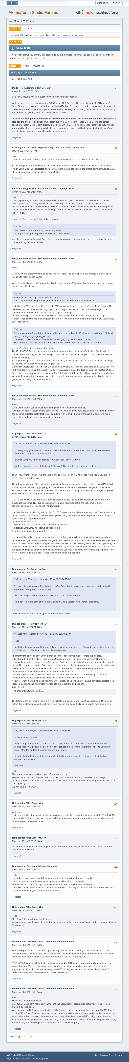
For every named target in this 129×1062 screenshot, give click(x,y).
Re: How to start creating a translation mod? (51, 941)
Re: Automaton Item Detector (35, 88)
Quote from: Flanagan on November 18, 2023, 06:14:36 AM (43, 443)
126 (30, 79)
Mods (15, 88)
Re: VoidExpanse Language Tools (56, 188)
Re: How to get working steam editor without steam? (56, 147)
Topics (26, 66)
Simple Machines (29, 1055)
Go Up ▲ (119, 1055)
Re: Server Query (36, 803)
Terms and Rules (106, 1055)
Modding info (19, 147)
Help (96, 1055)
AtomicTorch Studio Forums (33, 12)
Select (21, 687)
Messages (15, 66)
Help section (18, 803)
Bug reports (18, 433)
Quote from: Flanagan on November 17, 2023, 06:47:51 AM (43, 730)
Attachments (38, 66)
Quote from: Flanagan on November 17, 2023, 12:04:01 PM (43, 634)
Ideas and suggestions (24, 188)
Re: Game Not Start (37, 433)
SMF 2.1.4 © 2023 (13, 1055)
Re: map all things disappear (42, 866)
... (26, 79)
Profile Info (15, 41)
